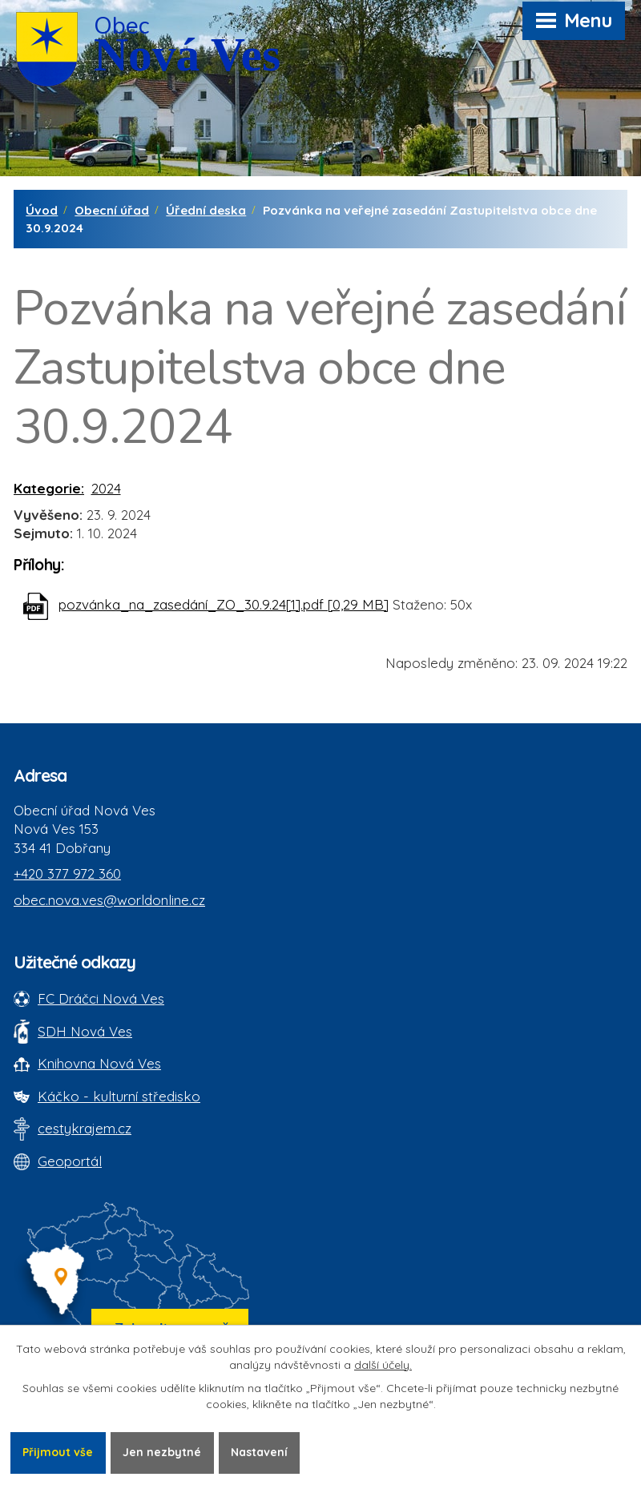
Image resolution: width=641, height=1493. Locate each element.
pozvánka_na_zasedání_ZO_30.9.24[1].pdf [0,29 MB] (223, 604)
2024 (106, 488)
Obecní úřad (112, 210)
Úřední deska (206, 210)
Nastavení (259, 1452)
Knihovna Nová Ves (99, 1063)
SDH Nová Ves (85, 1031)
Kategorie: (49, 488)
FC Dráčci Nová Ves (101, 998)
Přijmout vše (57, 1452)
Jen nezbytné (162, 1452)
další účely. (383, 1365)
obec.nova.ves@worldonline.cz (109, 899)
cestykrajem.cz (84, 1128)
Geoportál (70, 1161)
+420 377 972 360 (67, 873)
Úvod (42, 210)
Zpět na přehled (85, 674)
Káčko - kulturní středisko (119, 1096)
